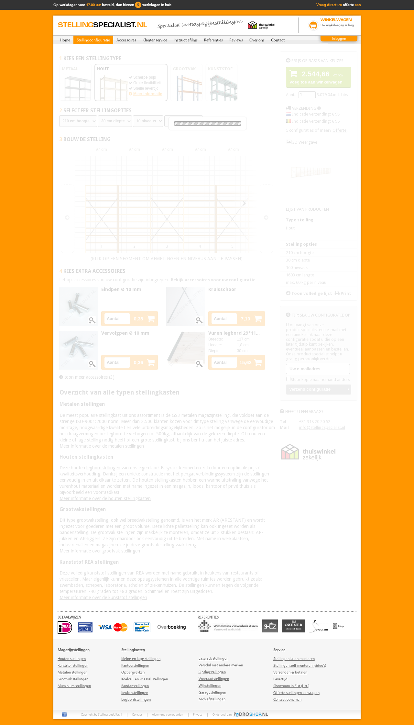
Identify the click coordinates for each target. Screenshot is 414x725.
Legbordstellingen (136, 699)
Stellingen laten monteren (294, 658)
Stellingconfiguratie (93, 39)
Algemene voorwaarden (167, 714)
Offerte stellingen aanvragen (296, 692)
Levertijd (280, 678)
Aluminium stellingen (74, 685)
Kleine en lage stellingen (140, 658)
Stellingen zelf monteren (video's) (299, 665)
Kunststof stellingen (73, 665)
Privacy (197, 714)
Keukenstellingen (134, 692)
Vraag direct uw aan (338, 4)
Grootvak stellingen (73, 678)
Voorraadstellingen (214, 678)
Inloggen (339, 38)
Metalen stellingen (72, 672)
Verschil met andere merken (221, 665)
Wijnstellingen (210, 685)
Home (65, 39)
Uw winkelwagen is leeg (337, 25)
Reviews (236, 39)
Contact (278, 39)
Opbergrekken (133, 672)
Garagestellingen (212, 692)
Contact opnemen (287, 699)
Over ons (257, 39)
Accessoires (126, 39)
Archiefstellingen (212, 699)
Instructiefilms (186, 39)
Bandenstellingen (135, 685)
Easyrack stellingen (213, 658)
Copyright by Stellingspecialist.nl (101, 714)
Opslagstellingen (212, 671)
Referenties (213, 39)
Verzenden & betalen (290, 672)
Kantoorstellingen (135, 665)
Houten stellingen (72, 658)
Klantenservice (155, 39)
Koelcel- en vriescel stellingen (144, 678)
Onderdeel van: (240, 714)
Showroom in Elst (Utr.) (291, 685)
